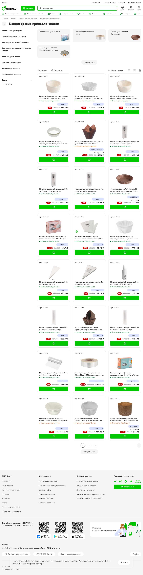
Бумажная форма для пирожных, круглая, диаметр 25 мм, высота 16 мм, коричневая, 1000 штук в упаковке (88, 338)
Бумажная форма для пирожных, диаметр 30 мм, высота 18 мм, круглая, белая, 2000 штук (124, 107)
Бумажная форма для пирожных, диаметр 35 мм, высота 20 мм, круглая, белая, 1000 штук (53, 429)
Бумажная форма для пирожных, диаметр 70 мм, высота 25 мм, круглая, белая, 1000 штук (88, 107)
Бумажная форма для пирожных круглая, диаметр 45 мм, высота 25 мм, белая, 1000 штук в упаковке (53, 152)
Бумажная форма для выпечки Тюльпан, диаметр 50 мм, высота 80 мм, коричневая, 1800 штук (89, 152)
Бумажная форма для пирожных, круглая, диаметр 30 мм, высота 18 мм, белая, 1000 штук (88, 429)
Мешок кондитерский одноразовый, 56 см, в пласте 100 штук (89, 293)
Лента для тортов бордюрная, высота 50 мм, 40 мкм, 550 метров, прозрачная (89, 384)
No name (8, 84)
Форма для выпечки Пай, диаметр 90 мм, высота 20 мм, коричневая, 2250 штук (123, 200)
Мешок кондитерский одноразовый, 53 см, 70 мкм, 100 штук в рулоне (53, 200)
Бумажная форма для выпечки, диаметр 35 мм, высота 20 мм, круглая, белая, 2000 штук (53, 107)
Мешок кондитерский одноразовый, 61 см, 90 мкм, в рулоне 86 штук (53, 384)
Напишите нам (127, 489)
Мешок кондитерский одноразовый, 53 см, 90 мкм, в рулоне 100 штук (124, 338)
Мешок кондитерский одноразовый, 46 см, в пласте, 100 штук (53, 293)
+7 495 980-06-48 (134, 2)
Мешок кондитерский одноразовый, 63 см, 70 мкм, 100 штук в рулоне (124, 293)
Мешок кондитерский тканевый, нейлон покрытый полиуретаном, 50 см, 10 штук (88, 247)
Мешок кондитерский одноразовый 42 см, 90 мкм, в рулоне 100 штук (53, 338)
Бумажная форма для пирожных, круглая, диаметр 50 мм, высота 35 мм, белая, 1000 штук (124, 247)
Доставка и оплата (109, 2)
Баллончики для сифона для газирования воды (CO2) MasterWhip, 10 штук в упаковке (124, 384)
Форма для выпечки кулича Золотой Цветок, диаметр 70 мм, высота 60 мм (124, 429)
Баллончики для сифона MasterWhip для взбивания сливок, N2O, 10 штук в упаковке (52, 247)
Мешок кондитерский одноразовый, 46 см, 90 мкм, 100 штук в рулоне (89, 200)
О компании (95, 2)
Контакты (122, 2)
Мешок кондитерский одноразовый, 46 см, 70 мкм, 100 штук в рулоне (124, 152)
